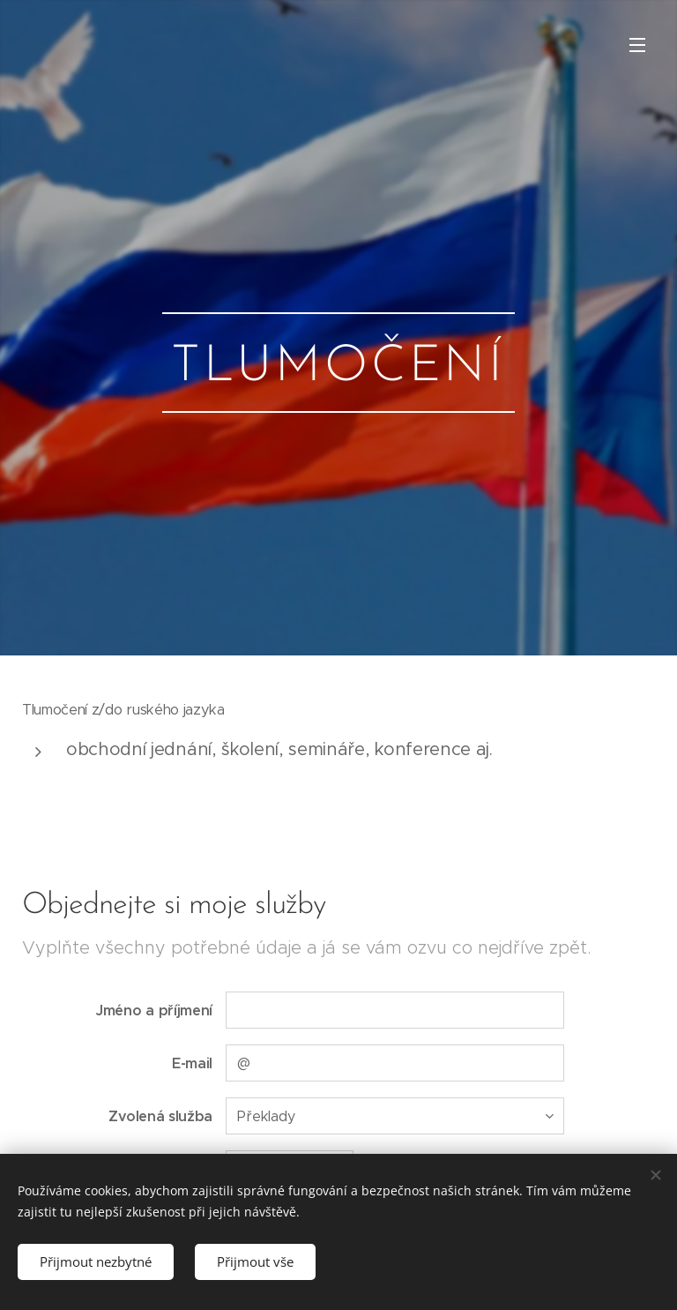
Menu (637, 45)
